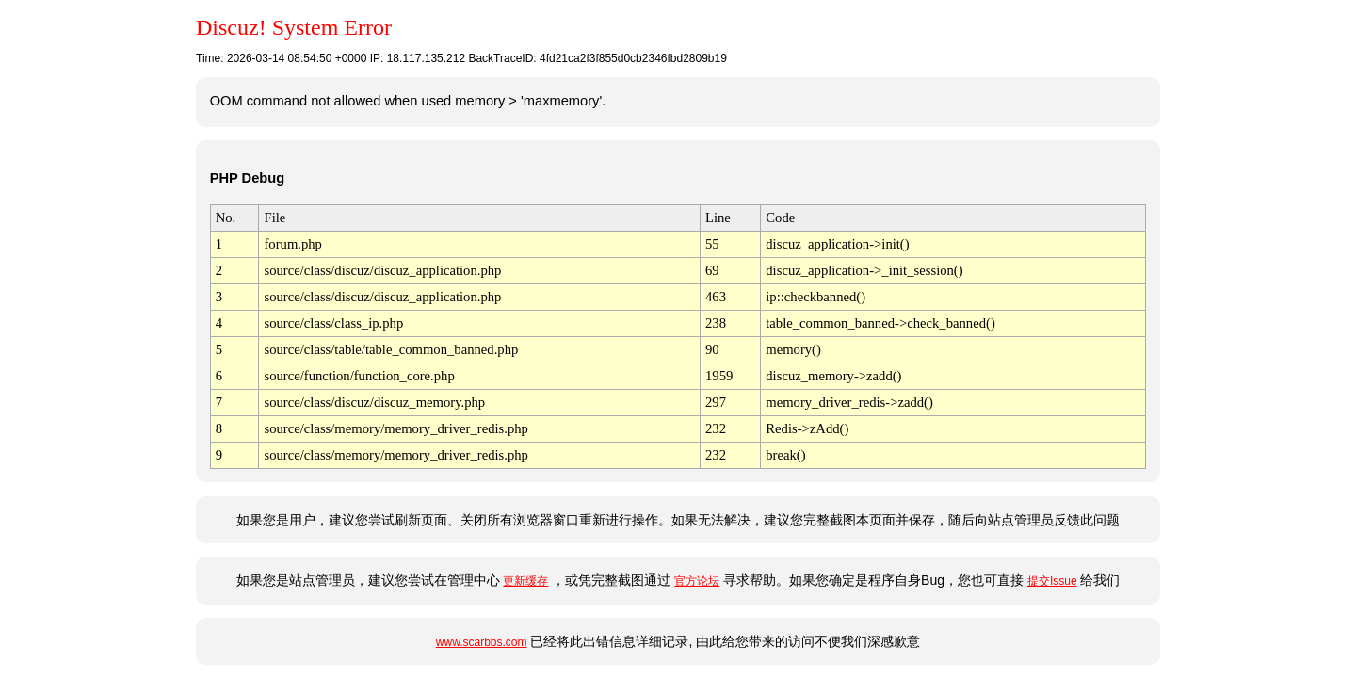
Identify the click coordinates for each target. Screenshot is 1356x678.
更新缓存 (525, 581)
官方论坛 (696, 581)
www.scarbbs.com (481, 642)
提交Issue (1052, 581)
